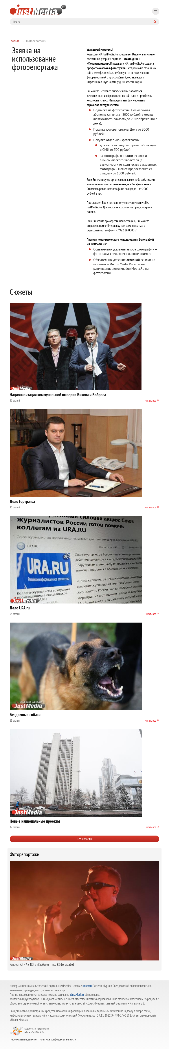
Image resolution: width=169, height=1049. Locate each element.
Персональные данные (23, 1039)
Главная (14, 41)
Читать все (150, 400)
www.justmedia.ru (104, 73)
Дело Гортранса (22, 501)
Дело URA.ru (20, 608)
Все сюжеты (84, 839)
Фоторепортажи (24, 854)
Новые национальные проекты (35, 821)
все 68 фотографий (63, 964)
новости (87, 986)
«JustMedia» (77, 994)
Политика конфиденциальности (57, 1039)
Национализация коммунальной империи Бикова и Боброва (58, 394)
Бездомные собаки (25, 714)
